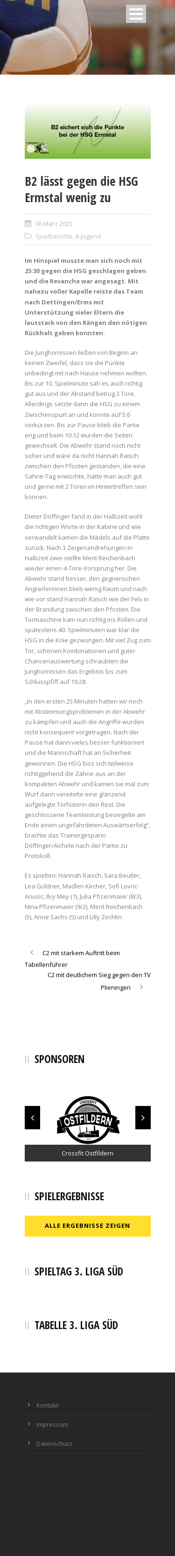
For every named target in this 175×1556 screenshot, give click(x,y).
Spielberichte (54, 236)
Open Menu (136, 14)
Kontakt (47, 1405)
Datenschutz (54, 1443)
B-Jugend (88, 236)
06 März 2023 (53, 223)
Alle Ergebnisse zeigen (87, 1225)
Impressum (52, 1424)
